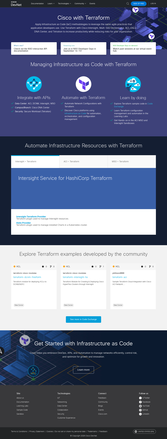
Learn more (83, 370)
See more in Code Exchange (83, 319)
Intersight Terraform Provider (31, 217)
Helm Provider (23, 223)
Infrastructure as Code (76, 113)
